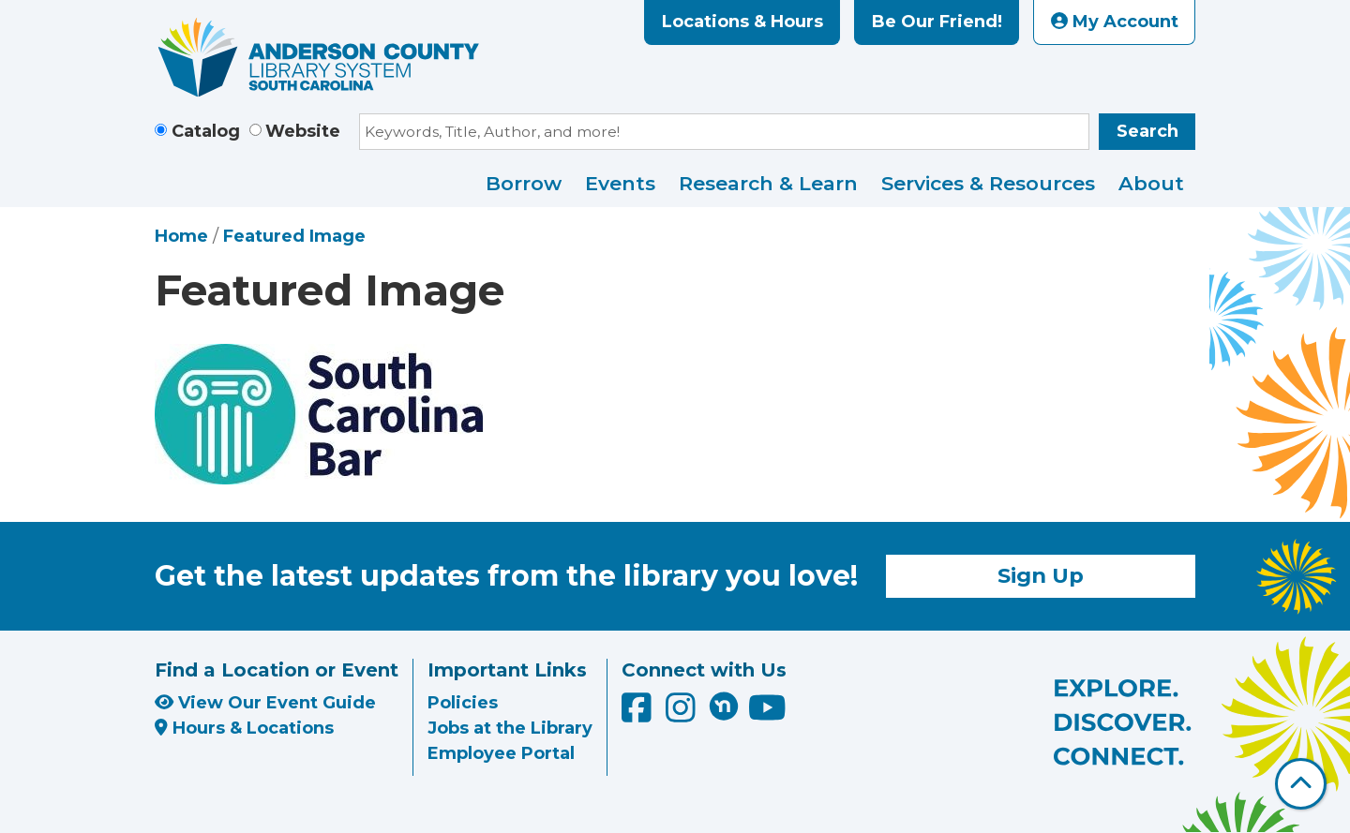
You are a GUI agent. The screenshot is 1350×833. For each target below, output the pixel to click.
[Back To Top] (1301, 784)
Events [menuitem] (620, 183)
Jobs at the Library (510, 728)
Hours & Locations (244, 728)
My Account (1114, 21)
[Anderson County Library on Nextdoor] (724, 706)
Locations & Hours (742, 21)
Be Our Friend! (937, 21)
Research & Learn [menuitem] (768, 183)
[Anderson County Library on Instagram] (683, 715)
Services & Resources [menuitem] (988, 183)
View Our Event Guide (265, 702)
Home (181, 236)
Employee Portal (501, 753)
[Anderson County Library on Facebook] (639, 715)
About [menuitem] (1151, 183)
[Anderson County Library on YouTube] (767, 715)
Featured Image (294, 236)
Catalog (206, 131)
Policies (463, 702)
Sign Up (1041, 575)
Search (1147, 131)
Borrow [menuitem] (524, 183)
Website (302, 131)
